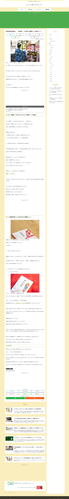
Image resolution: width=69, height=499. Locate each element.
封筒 (14, 368)
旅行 (51, 58)
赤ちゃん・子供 (52, 41)
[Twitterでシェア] (9, 35)
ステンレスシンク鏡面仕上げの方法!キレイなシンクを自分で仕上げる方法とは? (55, 88)
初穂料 (7, 368)
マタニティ (52, 47)
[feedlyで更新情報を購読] (15, 396)
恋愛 (51, 76)
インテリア (52, 65)
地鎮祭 (10, 368)
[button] (41, 35)
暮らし (11, 366)
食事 (51, 52)
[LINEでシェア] (35, 35)
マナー (51, 72)
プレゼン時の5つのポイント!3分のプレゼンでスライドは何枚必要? (55, 92)
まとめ (8, 108)
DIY (50, 63)
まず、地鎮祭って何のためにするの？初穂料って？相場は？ (17, 106)
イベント (7, 366)
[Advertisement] (34, 20)
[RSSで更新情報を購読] (34, 396)
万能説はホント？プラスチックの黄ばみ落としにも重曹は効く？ (55, 99)
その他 (50, 34)
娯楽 (50, 54)
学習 (51, 74)
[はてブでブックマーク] (22, 35)
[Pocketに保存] (28, 35)
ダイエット (52, 45)
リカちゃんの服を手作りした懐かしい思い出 (55, 95)
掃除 (51, 78)
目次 (23, 104)
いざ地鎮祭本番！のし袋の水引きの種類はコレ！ (15, 107)
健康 (50, 43)
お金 (51, 67)
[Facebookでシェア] (15, 35)
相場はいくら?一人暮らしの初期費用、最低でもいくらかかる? (55, 102)
